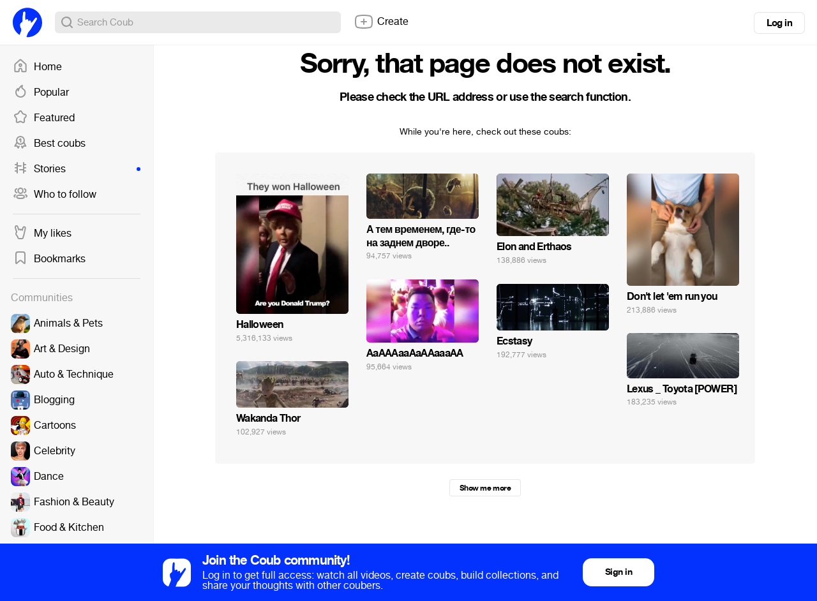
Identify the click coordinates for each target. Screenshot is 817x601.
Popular (41, 92)
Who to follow (54, 195)
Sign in (618, 572)
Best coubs (49, 143)
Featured (44, 118)
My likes (42, 233)
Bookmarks (49, 259)
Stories (76, 169)
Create (381, 21)
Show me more (485, 488)
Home (37, 67)
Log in (779, 23)
